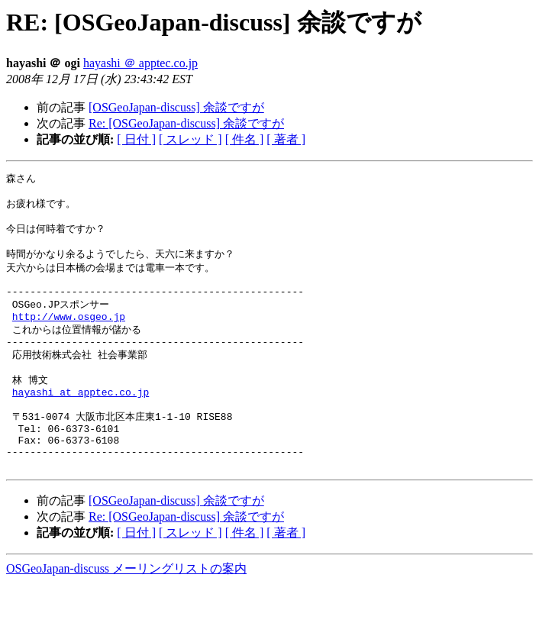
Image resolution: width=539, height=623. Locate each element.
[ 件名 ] (244, 139)
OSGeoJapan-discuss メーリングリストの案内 (126, 608)
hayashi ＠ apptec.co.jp (140, 62)
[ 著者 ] (285, 139)
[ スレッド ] (190, 139)
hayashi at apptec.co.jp (80, 419)
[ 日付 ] (136, 139)
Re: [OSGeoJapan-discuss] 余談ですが (186, 123)
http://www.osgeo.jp (68, 334)
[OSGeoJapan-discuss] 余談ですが (176, 107)
